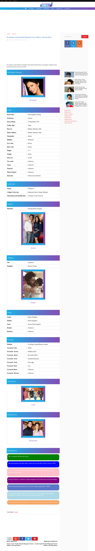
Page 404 (15, 0)
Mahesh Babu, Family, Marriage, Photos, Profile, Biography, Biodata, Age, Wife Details (81, 81)
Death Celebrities (68, 123)
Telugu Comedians (68, 114)
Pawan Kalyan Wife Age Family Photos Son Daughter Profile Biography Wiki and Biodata (81, 96)
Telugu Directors (68, 119)
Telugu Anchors (68, 115)
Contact (6, 0)
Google (16, 512)
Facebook (67, 43)
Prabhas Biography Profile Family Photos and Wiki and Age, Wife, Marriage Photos (81, 74)
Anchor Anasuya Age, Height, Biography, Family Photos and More (81, 88)
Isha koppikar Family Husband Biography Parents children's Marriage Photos (29, 37)
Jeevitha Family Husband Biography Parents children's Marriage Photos (45, 544)
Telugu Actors (67, 110)
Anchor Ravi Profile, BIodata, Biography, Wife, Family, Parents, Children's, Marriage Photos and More (81, 104)
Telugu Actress (67, 112)
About (2, 0)
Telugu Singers (67, 117)
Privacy (10, 0)
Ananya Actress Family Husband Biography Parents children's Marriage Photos (20, 544)
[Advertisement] (47, 21)
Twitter (73, 43)
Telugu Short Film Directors (70, 121)
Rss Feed (79, 43)
